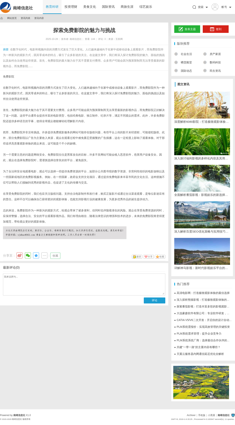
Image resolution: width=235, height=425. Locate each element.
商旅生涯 (127, 6)
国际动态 (183, 70)
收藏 (55, 255)
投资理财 (71, 6)
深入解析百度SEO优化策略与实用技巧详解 (202, 231)
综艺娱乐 (145, 6)
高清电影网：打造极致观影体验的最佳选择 (202, 292)
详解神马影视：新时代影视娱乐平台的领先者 (202, 268)
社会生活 (183, 54)
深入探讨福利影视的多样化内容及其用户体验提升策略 (202, 158)
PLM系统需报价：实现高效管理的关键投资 (202, 326)
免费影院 (8, 76)
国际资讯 (108, 6)
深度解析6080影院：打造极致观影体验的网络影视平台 (202, 121)
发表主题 (187, 29)
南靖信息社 (23, 8)
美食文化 (89, 6)
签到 (215, 29)
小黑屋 (211, 415)
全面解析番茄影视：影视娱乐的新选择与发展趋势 (202, 194)
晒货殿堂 (183, 62)
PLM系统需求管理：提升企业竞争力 (197, 333)
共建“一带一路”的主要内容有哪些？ (197, 347)
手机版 (201, 415)
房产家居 (212, 54)
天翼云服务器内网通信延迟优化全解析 (199, 353)
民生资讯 (212, 70)
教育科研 (52, 6)
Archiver (191, 415)
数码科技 (212, 62)
